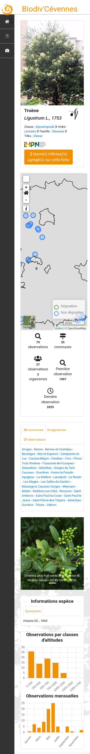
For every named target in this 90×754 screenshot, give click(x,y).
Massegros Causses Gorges (41, 486)
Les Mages (31, 481)
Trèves (39, 505)
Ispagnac (28, 477)
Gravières (42, 472)
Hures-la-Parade (62, 472)
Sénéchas (74, 500)
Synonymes (33, 611)
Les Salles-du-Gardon (55, 481)
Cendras (56, 458)
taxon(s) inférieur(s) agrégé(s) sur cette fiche (48, 157)
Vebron (51, 505)
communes (33, 430)
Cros (68, 458)
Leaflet (59, 328)
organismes (56, 430)
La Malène (44, 477)
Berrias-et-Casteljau (58, 449)
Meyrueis (68, 486)
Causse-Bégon (39, 458)
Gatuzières (29, 468)
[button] (26, 194)
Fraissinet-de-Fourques (58, 463)
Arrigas (27, 449)
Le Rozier (75, 477)
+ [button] (26, 187)
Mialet (26, 491)
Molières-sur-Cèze (45, 491)
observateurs (35, 439)
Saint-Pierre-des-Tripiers (49, 500)
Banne (38, 449)
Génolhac (45, 468)
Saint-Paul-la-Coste (49, 495)
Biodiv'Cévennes (50, 9)
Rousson (66, 491)
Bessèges (28, 454)
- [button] (26, 200)
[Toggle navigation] (10, 21)
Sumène (27, 505)
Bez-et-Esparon (47, 454)
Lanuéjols (59, 477)
